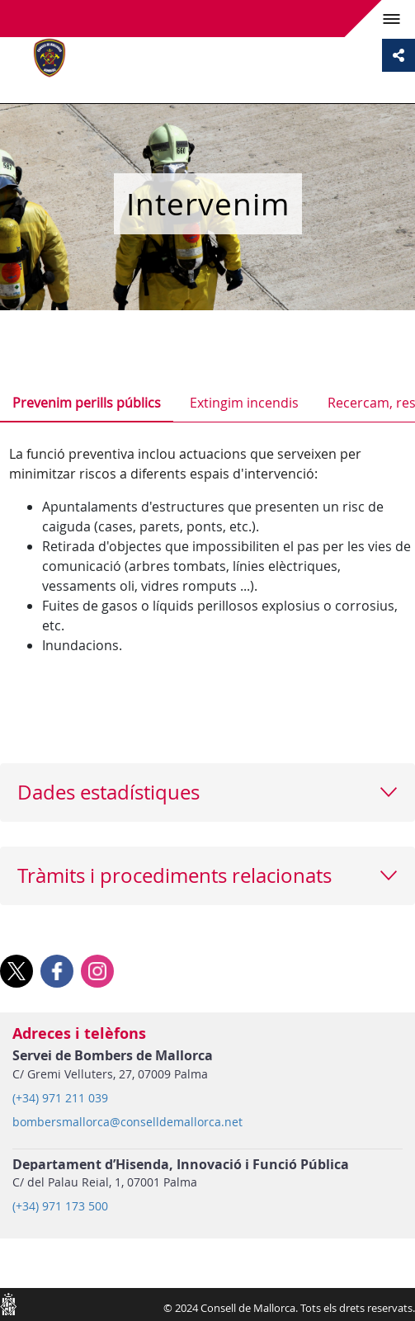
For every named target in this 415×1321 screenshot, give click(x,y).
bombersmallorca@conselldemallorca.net (127, 1122)
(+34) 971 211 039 (60, 1098)
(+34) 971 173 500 (60, 1206)
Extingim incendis (244, 403)
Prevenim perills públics (86, 403)
